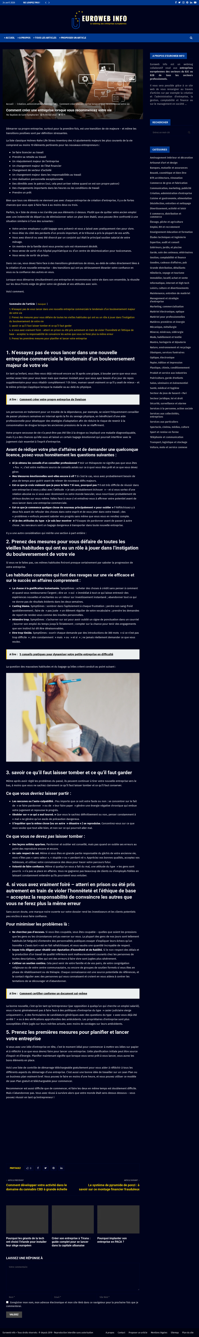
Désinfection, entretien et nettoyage (170, 203)
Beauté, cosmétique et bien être (168, 172)
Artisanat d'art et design (163, 162)
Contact (121, 1332)
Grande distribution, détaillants (167, 267)
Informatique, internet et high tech (169, 283)
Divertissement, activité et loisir (168, 208)
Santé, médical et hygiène (164, 388)
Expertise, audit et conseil (164, 242)
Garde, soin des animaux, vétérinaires (171, 252)
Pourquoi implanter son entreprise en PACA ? (112, 1240)
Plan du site (188, 1332)
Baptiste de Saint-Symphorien (24, 115)
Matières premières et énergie (167, 322)
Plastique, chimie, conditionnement (170, 367)
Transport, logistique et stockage (168, 442)
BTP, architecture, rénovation (166, 177)
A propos (110, 1332)
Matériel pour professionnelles (167, 316)
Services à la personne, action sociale (171, 408)
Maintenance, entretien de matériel (170, 293)
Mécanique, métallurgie (163, 327)
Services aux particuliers (164, 421)
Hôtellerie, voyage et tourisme (167, 272)
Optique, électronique (162, 357)
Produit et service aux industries (168, 372)
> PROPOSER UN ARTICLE (72, 37)
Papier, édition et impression (166, 362)
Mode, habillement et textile (166, 337)
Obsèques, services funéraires (167, 352)
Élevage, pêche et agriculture (166, 221)
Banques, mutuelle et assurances (169, 167)
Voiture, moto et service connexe (168, 447)
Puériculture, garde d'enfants (166, 378)
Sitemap (175, 1332)
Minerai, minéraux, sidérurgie (166, 332)
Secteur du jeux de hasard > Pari (168, 393)
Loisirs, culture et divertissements (169, 288)
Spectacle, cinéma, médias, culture (169, 427)
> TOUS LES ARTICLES (44, 37)
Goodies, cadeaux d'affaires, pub (168, 262)
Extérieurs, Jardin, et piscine (166, 247)
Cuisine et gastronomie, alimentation (171, 198)
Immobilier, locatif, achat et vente (169, 278)
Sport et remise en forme (164, 432)
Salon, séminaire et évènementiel (169, 383)
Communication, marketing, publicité (170, 188)
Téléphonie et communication (166, 437)
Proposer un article (138, 1332)
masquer (42, 304)
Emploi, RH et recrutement (165, 227)
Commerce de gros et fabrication (168, 183)
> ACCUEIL (9, 37)
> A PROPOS (24, 37)
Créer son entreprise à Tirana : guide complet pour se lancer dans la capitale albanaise (71, 1242)
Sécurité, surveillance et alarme (168, 403)
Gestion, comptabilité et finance (168, 257)
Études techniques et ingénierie (168, 237)
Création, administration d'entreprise (171, 193)
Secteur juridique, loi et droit (166, 398)
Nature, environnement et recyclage (170, 347)
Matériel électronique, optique (167, 311)
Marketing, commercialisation (167, 306)
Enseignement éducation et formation (171, 232)
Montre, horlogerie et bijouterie (168, 342)
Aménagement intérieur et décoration (171, 157)
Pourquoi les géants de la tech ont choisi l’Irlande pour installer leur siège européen (26, 1242)
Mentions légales (159, 1332)
